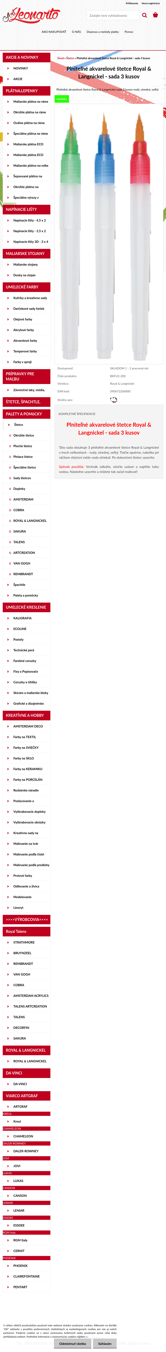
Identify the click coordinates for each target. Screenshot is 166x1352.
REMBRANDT (23, 574)
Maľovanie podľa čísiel (28, 854)
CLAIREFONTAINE (26, 1276)
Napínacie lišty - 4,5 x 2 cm (29, 221)
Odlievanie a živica (26, 886)
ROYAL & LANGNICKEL (30, 520)
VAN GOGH (21, 563)
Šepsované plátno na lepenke (27, 177)
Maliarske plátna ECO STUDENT (28, 145)
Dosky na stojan (24, 275)
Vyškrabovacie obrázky (29, 822)
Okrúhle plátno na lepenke (25, 188)
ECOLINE (20, 629)
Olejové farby (22, 319)
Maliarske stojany (25, 264)
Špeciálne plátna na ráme (30, 133)
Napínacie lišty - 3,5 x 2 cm (29, 232)
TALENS (19, 542)
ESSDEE (19, 1225)
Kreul (17, 1121)
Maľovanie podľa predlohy (31, 865)
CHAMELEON (23, 1136)
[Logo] (31, 15)
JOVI (16, 1166)
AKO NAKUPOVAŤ (54, 31)
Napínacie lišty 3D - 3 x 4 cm (30, 243)
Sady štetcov (22, 478)
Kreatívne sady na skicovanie (25, 834)
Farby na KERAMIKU (27, 769)
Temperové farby (25, 351)
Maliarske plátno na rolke (30, 165)
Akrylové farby (23, 330)
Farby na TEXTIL (24, 737)
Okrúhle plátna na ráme (29, 112)
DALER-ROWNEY (25, 1151)
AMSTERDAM (23, 499)
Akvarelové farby (25, 340)
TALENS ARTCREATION (30, 1006)
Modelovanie (22, 897)
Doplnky (19, 488)
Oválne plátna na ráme (29, 123)
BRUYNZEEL (22, 953)
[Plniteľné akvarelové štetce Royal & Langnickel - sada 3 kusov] (109, 106)
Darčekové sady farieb (28, 308)
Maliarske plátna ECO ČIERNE (28, 156)
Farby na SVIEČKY (26, 747)
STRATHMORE (23, 942)
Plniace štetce (23, 456)
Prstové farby (22, 875)
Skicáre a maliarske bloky (30, 693)
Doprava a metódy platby (103, 31)
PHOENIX (20, 1266)
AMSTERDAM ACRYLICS (31, 995)
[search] (144, 15)
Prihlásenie (132, 3)
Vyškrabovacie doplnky (29, 811)
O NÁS (76, 31)
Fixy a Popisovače (25, 671)
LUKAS (18, 1181)
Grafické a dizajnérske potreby (28, 705)
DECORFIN (21, 1027)
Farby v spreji (22, 362)
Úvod (60, 58)
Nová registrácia (151, 3)
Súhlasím (104, 1344)
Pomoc (129, 31)
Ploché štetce (22, 446)
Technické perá (23, 650)
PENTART (20, 1287)
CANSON (20, 1195)
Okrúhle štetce (23, 435)
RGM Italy (20, 1240)
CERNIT (18, 1251)
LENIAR (18, 1210)
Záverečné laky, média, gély (29, 391)
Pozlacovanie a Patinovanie (23, 802)
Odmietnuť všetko (72, 1344)
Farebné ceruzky (24, 661)
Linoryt (18, 907)
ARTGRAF (20, 1106)
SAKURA (19, 531)
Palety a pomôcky (25, 595)
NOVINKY (20, 68)
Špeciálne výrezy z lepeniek (26, 199)
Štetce (18, 424)
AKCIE (17, 79)
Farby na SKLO (23, 758)
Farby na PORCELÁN (27, 779)
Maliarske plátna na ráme (30, 101)
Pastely (18, 639)
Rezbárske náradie (26, 790)
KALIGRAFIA (22, 618)
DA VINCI (20, 1084)
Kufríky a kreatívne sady (30, 298)
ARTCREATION (24, 552)
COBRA (18, 510)
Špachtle (19, 584)
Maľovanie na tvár (25, 843)
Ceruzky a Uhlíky (25, 682)
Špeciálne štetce (24, 467)
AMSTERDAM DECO (28, 726)
